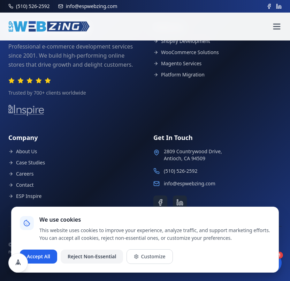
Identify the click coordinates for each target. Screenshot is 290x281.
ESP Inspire (24, 196)
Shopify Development (181, 41)
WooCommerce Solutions (186, 52)
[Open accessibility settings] (18, 263)
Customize (149, 256)
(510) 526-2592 (181, 171)
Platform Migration (179, 74)
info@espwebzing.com (189, 183)
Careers (20, 173)
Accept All (38, 256)
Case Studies (26, 162)
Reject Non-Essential (92, 256)
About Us (22, 151)
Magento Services (177, 63)
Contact (21, 185)
